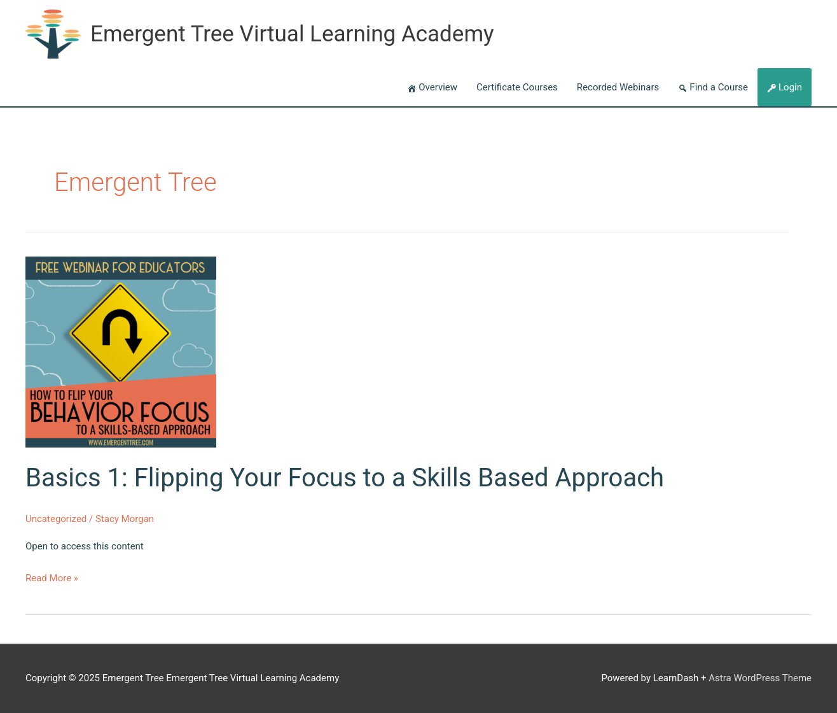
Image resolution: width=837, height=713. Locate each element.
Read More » (51, 579)
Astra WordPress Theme (760, 678)
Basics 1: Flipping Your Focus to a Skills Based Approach (344, 478)
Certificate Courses (517, 87)
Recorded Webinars (618, 87)
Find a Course (718, 87)
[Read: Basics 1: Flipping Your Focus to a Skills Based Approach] (120, 350)
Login (790, 87)
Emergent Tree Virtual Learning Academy (292, 34)
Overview (437, 87)
